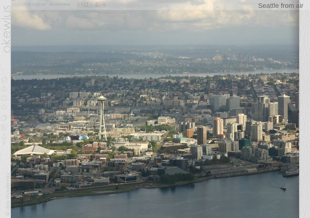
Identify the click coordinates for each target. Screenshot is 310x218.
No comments (60, 4)
